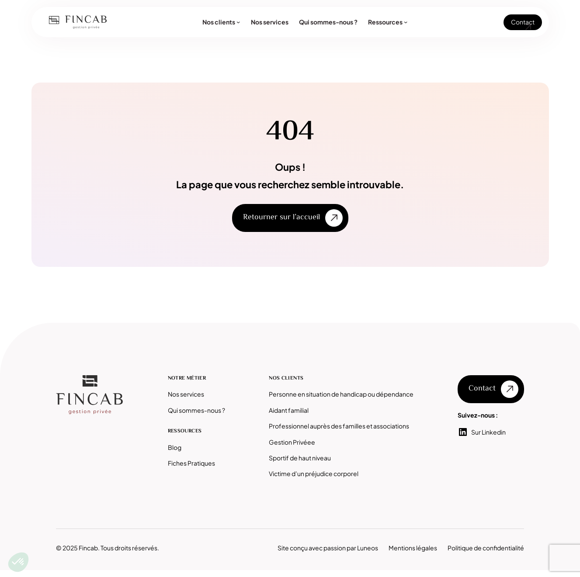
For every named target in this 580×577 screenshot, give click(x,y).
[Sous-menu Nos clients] (238, 22)
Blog (174, 447)
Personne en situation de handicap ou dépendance (341, 394)
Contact (523, 22)
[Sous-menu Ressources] (405, 22)
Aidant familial (289, 410)
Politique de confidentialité (486, 548)
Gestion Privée (290, 442)
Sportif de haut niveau (300, 458)
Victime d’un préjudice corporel (313, 473)
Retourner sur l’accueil (281, 217)
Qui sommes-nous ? (196, 410)
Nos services (186, 394)
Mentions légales (413, 548)
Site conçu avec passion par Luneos (328, 548)
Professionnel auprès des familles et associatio (336, 426)
